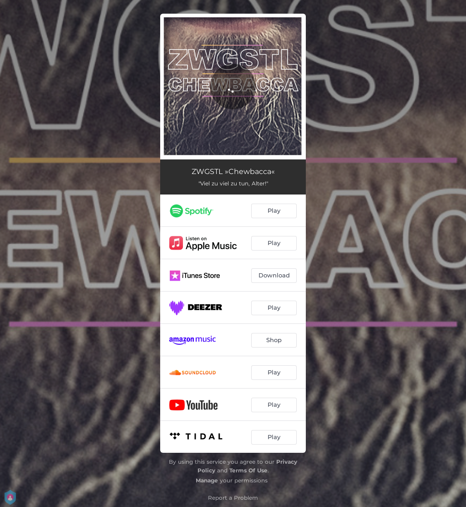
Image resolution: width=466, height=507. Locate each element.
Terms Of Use (248, 470)
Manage (207, 480)
